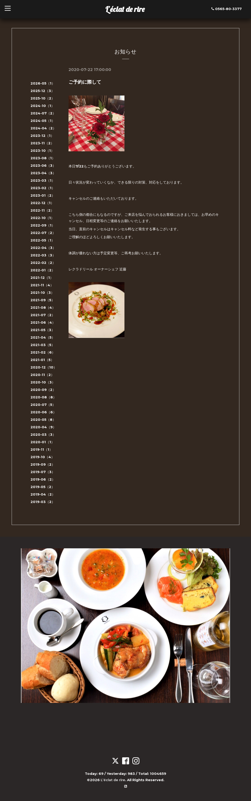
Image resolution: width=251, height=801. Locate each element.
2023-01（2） (43, 195)
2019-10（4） (43, 457)
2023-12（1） (42, 135)
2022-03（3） (43, 255)
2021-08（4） (43, 307)
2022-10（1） (42, 218)
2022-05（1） (43, 240)
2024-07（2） (43, 113)
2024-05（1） (43, 120)
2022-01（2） (43, 270)
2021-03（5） (43, 345)
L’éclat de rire (125, 9)
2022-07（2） (43, 232)
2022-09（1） (43, 225)
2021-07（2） (43, 315)
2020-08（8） (43, 397)
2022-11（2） (42, 210)
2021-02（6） (43, 352)
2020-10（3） (43, 382)
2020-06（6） (43, 412)
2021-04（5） (43, 337)
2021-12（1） (42, 277)
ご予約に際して (85, 82)
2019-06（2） (43, 479)
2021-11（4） (42, 285)
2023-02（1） (43, 188)
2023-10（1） (42, 150)
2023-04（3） (43, 173)
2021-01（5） (42, 360)
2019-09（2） (43, 464)
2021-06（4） (43, 322)
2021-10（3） (42, 292)
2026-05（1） (43, 83)
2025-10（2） (43, 98)
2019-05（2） (43, 487)
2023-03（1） (43, 180)
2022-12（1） (42, 203)
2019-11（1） (42, 449)
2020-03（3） (43, 434)
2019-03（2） (43, 502)
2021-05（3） (43, 330)
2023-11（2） (42, 143)
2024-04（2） (43, 128)
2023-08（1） (43, 158)
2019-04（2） (43, 494)
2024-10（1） (43, 105)
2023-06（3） (43, 165)
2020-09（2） (43, 389)
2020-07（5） (43, 404)
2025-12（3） (43, 91)
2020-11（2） (42, 374)
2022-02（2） (43, 262)
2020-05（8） (43, 419)
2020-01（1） (43, 442)
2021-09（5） (43, 300)
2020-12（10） (44, 367)
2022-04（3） (43, 247)
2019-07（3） (43, 472)
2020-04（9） (43, 427)
